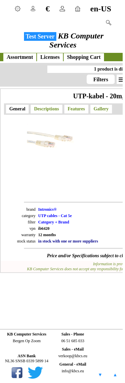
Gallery (101, 108)
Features (76, 108)
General (17, 108)
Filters (100, 79)
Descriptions (46, 108)
